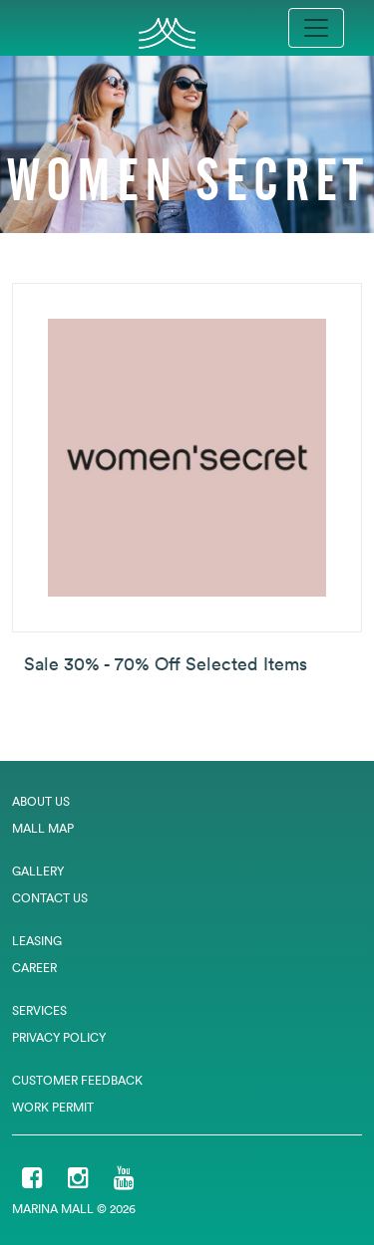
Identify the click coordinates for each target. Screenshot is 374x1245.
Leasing (37, 940)
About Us (41, 801)
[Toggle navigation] (316, 28)
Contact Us (50, 897)
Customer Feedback (77, 1080)
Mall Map (43, 828)
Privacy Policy (59, 1037)
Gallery (38, 871)
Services (39, 1010)
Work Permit (53, 1107)
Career (34, 967)
